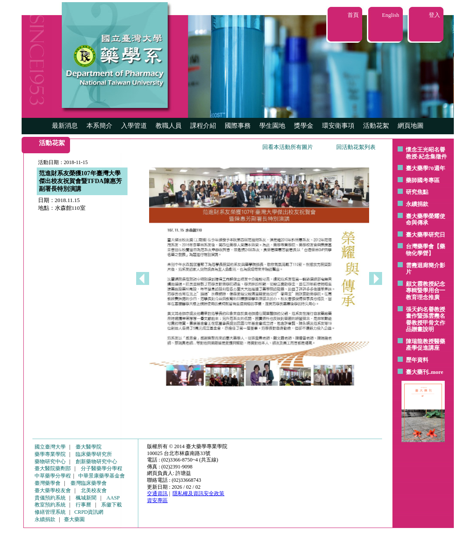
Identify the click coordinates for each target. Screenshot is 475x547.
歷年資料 (417, 360)
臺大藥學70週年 (425, 168)
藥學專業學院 (50, 454)
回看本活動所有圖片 (287, 147)
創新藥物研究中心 (96, 461)
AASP (113, 498)
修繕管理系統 (50, 512)
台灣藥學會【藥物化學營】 (425, 249)
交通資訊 (157, 493)
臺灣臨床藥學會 (88, 483)
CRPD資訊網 (88, 512)
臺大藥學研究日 (425, 234)
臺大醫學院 (89, 447)
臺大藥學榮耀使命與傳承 (425, 219)
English (390, 15)
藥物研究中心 (50, 461)
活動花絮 (376, 125)
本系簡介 (99, 125)
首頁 (353, 15)
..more (435, 372)
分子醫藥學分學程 (101, 468)
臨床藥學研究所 (94, 454)
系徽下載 (111, 505)
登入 (434, 15)
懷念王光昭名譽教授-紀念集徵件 (426, 153)
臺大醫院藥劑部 (53, 468)
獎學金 (303, 125)
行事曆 (83, 505)
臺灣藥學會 (48, 483)
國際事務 (238, 125)
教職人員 (169, 125)
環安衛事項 (338, 125)
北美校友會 (94, 490)
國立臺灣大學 (50, 447)
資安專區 (157, 500)
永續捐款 (417, 204)
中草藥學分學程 (53, 476)
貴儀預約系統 (50, 498)
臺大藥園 (74, 519)
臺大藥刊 (417, 372)
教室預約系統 (50, 505)
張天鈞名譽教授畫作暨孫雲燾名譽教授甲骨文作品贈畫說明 (425, 319)
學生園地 (272, 125)
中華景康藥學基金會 (101, 476)
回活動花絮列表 (356, 147)
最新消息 (65, 125)
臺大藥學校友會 (53, 490)
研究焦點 (417, 192)
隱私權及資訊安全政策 (198, 493)
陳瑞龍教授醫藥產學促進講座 (425, 344)
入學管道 (134, 125)
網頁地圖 (411, 125)
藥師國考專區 (423, 180)
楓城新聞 (86, 498)
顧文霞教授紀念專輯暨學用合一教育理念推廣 (425, 290)
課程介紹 (203, 125)
